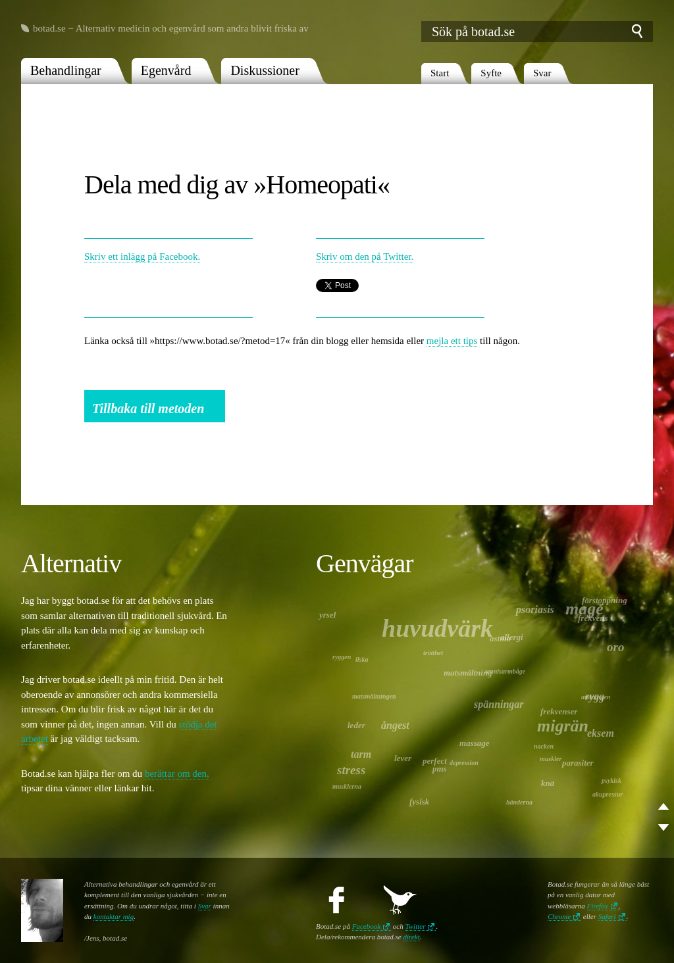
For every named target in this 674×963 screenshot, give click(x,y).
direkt (411, 937)
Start (439, 73)
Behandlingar (65, 70)
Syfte (491, 73)
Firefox (597, 906)
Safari (607, 916)
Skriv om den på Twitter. (364, 256)
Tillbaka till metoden (148, 408)
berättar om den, (177, 773)
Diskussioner (264, 70)
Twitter (415, 926)
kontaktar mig (113, 916)
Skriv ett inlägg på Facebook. (142, 256)
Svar (542, 73)
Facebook (366, 926)
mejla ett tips (452, 340)
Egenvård (166, 70)
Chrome (559, 916)
